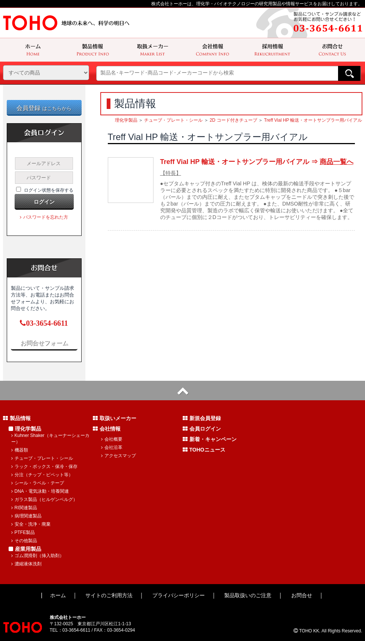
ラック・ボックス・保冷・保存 (44, 466)
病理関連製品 (26, 516)
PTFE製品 (23, 532)
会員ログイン (202, 429)
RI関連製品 (24, 507)
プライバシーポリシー (178, 595)
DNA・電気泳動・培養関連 (40, 491)
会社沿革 (111, 447)
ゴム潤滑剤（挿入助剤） (37, 555)
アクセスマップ (118, 455)
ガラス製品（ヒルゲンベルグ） (44, 499)
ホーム (58, 595)
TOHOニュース (204, 450)
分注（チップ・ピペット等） (42, 474)
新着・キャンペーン (210, 439)
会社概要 (111, 439)
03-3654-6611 (44, 323)
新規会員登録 (202, 418)
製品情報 (17, 418)
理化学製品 (126, 120)
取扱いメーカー (114, 418)
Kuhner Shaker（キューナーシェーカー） (50, 438)
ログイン (44, 202)
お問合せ (301, 595)
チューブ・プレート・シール (173, 120)
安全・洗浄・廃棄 (31, 524)
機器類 (19, 450)
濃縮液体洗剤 (26, 563)
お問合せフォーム (44, 343)
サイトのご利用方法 (109, 595)
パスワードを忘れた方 (44, 217)
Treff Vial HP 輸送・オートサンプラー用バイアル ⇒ (256, 161)
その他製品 (24, 540)
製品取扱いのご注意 (247, 595)
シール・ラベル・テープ (37, 483)
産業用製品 (25, 549)
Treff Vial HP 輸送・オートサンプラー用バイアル (313, 120)
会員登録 (44, 108)
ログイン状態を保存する (48, 190)
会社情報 (107, 429)
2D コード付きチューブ (233, 120)
